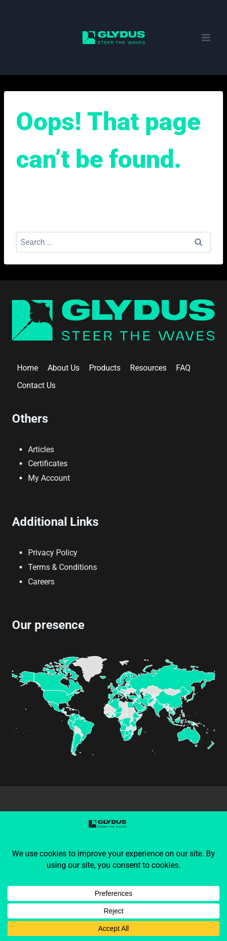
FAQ (183, 368)
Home (27, 368)
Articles (41, 449)
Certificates (48, 463)
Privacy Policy (53, 552)
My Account (49, 478)
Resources (148, 368)
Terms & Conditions (62, 567)
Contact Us (36, 385)
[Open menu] (205, 37)
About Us (64, 368)
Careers (41, 581)
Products (104, 368)
